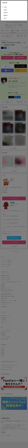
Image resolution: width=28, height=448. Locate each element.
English (5, 9)
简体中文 (6, 12)
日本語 (5, 7)
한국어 (5, 18)
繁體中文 (6, 15)
